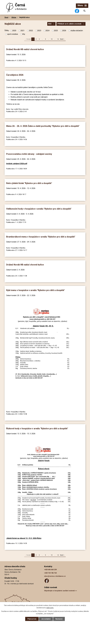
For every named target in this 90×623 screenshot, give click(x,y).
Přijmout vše (31, 619)
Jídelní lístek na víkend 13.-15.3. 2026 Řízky (23, 538)
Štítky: (7, 30)
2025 (56, 31)
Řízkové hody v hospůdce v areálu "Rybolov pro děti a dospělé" (37, 428)
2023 (39, 31)
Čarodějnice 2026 (14, 75)
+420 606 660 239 (50, 570)
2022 (31, 31)
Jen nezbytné (46, 619)
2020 (14, 31)
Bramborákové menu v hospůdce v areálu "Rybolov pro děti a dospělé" (40, 237)
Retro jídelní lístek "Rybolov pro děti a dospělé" (29, 183)
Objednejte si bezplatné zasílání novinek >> (60, 591)
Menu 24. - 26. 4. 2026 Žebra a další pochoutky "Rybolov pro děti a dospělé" (42, 126)
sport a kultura (12, 34)
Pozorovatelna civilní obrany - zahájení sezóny (29, 154)
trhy (23, 34)
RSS (51, 24)
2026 (64, 31)
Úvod (6, 17)
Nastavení (59, 619)
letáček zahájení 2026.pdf (16, 164)
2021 (22, 31)
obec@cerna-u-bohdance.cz (55, 576)
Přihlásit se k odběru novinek (70, 24)
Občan (13, 17)
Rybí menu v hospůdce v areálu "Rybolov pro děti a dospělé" (35, 290)
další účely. (50, 608)
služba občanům (77, 31)
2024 (47, 31)
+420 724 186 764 (50, 573)
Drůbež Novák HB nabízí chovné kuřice (25, 49)
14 (58, 39)
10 (51, 39)
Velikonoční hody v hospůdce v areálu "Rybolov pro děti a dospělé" (38, 209)
